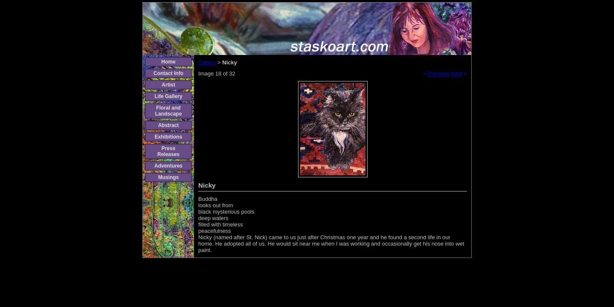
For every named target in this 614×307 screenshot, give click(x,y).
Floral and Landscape (168, 111)
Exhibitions (168, 137)
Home (168, 62)
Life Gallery (168, 96)
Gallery (207, 62)
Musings (168, 177)
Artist (168, 85)
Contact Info (168, 73)
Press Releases (168, 151)
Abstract (168, 125)
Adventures (168, 166)
